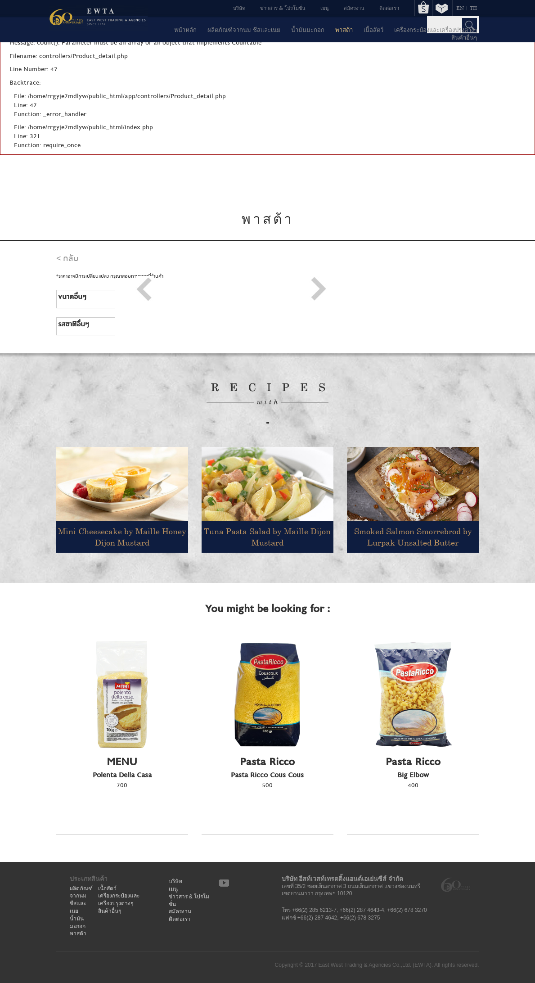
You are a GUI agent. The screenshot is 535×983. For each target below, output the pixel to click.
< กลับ (67, 259)
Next (318, 289)
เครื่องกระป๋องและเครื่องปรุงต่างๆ (435, 29)
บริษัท (239, 8)
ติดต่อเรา (389, 8)
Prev (144, 289)
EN (460, 8)
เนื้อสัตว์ (373, 29)
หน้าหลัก (185, 29)
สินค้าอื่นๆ (464, 37)
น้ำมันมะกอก (307, 29)
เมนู (324, 8)
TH (473, 8)
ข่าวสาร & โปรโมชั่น (283, 8)
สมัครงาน (354, 8)
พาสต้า (344, 29)
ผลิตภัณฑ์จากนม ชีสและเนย (243, 29)
